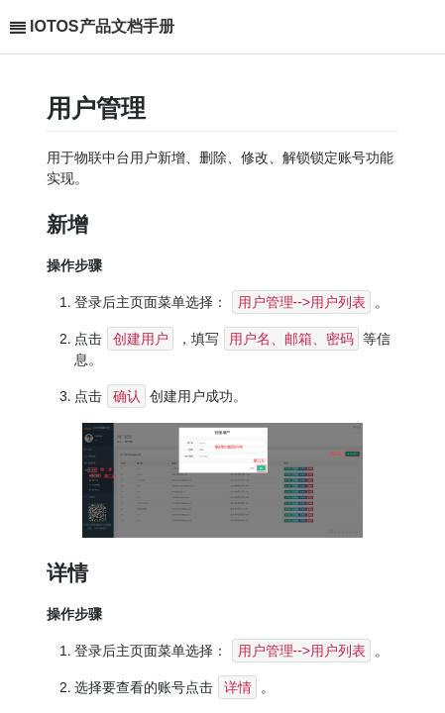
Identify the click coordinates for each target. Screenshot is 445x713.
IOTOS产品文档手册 (102, 26)
